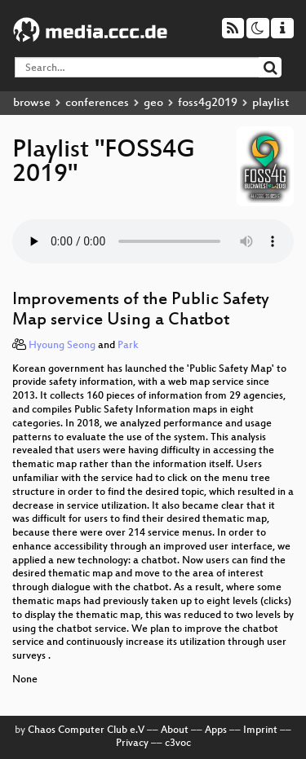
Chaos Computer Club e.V (86, 730)
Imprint (260, 730)
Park (128, 345)
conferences (97, 103)
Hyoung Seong (62, 345)
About (174, 730)
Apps (216, 730)
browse (32, 103)
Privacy (132, 743)
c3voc (178, 743)
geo (153, 103)
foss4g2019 (207, 103)
